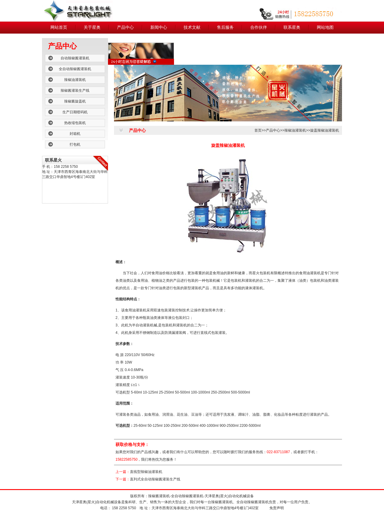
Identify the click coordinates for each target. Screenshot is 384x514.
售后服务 (225, 27)
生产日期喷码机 (75, 112)
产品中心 (125, 27)
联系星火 (53, 160)
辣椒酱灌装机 (159, 496)
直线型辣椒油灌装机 (146, 472)
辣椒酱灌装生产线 (75, 90)
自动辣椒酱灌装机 (75, 58)
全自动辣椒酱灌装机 (75, 69)
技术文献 (192, 27)
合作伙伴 (258, 27)
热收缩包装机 (75, 123)
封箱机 (75, 134)
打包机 (75, 144)
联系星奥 (292, 27)
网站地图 (325, 27)
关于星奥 (92, 27)
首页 (258, 130)
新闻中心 (158, 27)
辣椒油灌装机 (75, 80)
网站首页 (58, 27)
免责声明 (276, 508)
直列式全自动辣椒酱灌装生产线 (155, 479)
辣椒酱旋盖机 (75, 101)
